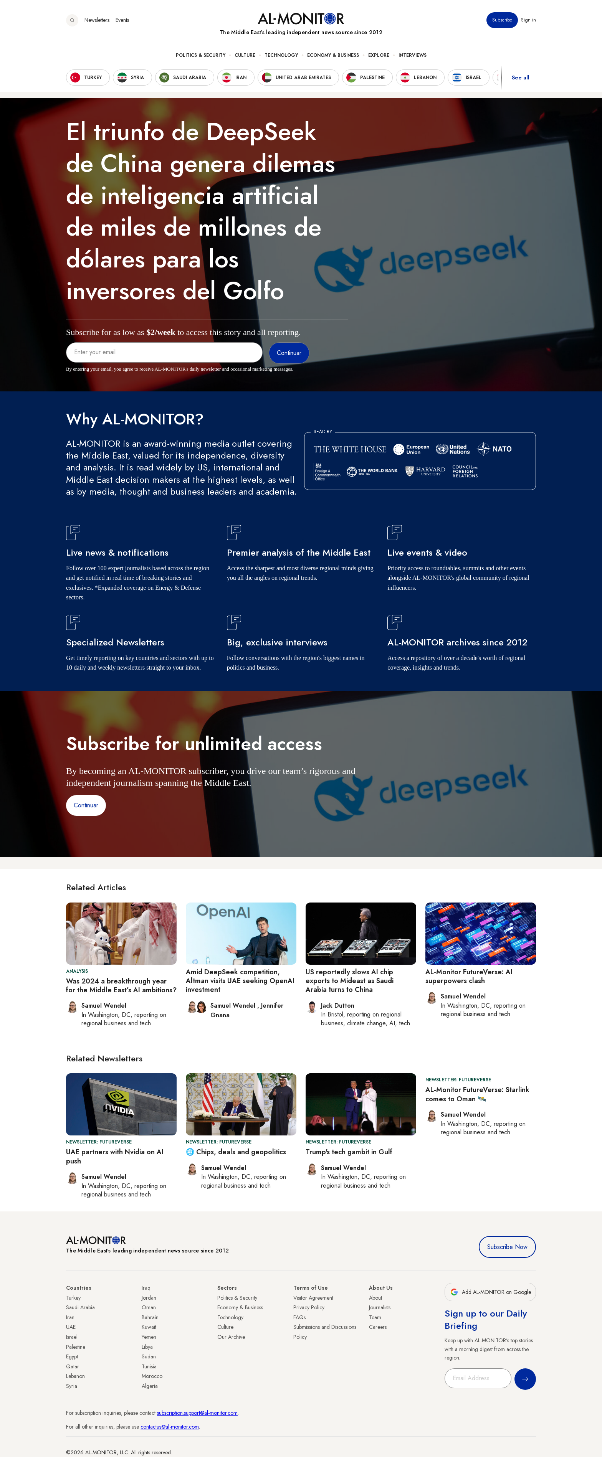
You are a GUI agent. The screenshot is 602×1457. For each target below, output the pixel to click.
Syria (71, 1386)
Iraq (146, 1288)
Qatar (72, 1366)
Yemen (149, 1337)
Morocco (152, 1376)
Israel (72, 1337)
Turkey (73, 1298)
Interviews (413, 58)
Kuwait (149, 1327)
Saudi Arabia (80, 1307)
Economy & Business (333, 58)
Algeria (150, 1386)
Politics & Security (200, 58)
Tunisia (149, 1366)
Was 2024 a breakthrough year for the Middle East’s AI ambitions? (121, 985)
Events (122, 22)
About (375, 1298)
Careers (378, 1327)
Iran (70, 1317)
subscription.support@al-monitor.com (197, 1413)
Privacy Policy (308, 1307)
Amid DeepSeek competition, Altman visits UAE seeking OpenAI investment (240, 981)
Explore (378, 58)
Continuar (86, 805)
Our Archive (231, 1337)
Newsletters (96, 22)
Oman (149, 1307)
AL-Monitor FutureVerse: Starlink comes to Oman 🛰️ (477, 1094)
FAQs (299, 1317)
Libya (147, 1347)
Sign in (528, 22)
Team (375, 1317)
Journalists (379, 1307)
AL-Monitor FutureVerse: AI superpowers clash (469, 976)
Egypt (72, 1356)
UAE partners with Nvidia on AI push (115, 1156)
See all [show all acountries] (520, 80)
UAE (71, 1327)
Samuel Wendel (233, 1005)
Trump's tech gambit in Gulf (349, 1152)
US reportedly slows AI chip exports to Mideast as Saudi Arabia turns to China (350, 981)
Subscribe (502, 22)
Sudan (149, 1356)
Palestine (75, 1347)
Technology (281, 58)
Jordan (149, 1298)
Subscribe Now (507, 1246)
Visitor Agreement (313, 1298)
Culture (245, 58)
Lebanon (75, 1376)
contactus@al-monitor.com (170, 1427)
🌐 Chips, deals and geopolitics (236, 1152)
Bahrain (150, 1317)
